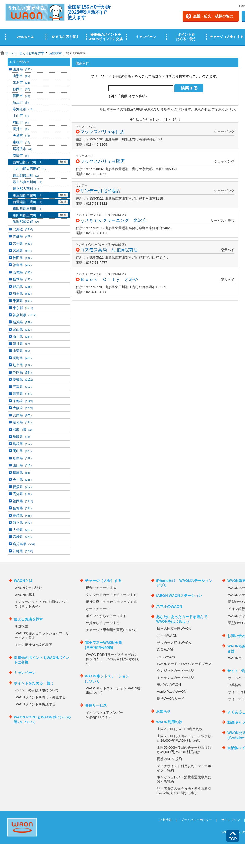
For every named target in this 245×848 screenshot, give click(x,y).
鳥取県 (22, 437)
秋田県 (23, 258)
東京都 (23, 308)
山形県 (23, 69)
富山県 (23, 329)
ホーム (10, 53)
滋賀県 (23, 394)
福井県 (22, 344)
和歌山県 (24, 430)
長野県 (23, 358)
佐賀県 (23, 508)
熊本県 (23, 522)
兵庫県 (23, 415)
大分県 (23, 530)
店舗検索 (55, 53)
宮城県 (23, 251)
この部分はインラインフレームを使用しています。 (122, 24)
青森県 (23, 236)
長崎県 (23, 515)
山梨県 (22, 351)
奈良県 (23, 422)
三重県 (23, 387)
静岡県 (23, 372)
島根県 (23, 444)
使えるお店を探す (31, 53)
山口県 (23, 465)
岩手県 (23, 244)
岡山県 (23, 451)
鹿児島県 (24, 544)
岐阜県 (23, 365)
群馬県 (23, 286)
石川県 (23, 336)
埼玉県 (23, 293)
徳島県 (22, 472)
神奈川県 (25, 315)
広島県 (23, 458)
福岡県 (23, 501)
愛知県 (23, 379)
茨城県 (23, 272)
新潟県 (23, 322)
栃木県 (23, 279)
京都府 (23, 401)
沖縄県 (23, 551)
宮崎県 (23, 537)
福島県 (23, 265)
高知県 (23, 494)
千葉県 (23, 301)
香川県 (23, 479)
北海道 (23, 229)
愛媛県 (23, 487)
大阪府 (23, 408)
